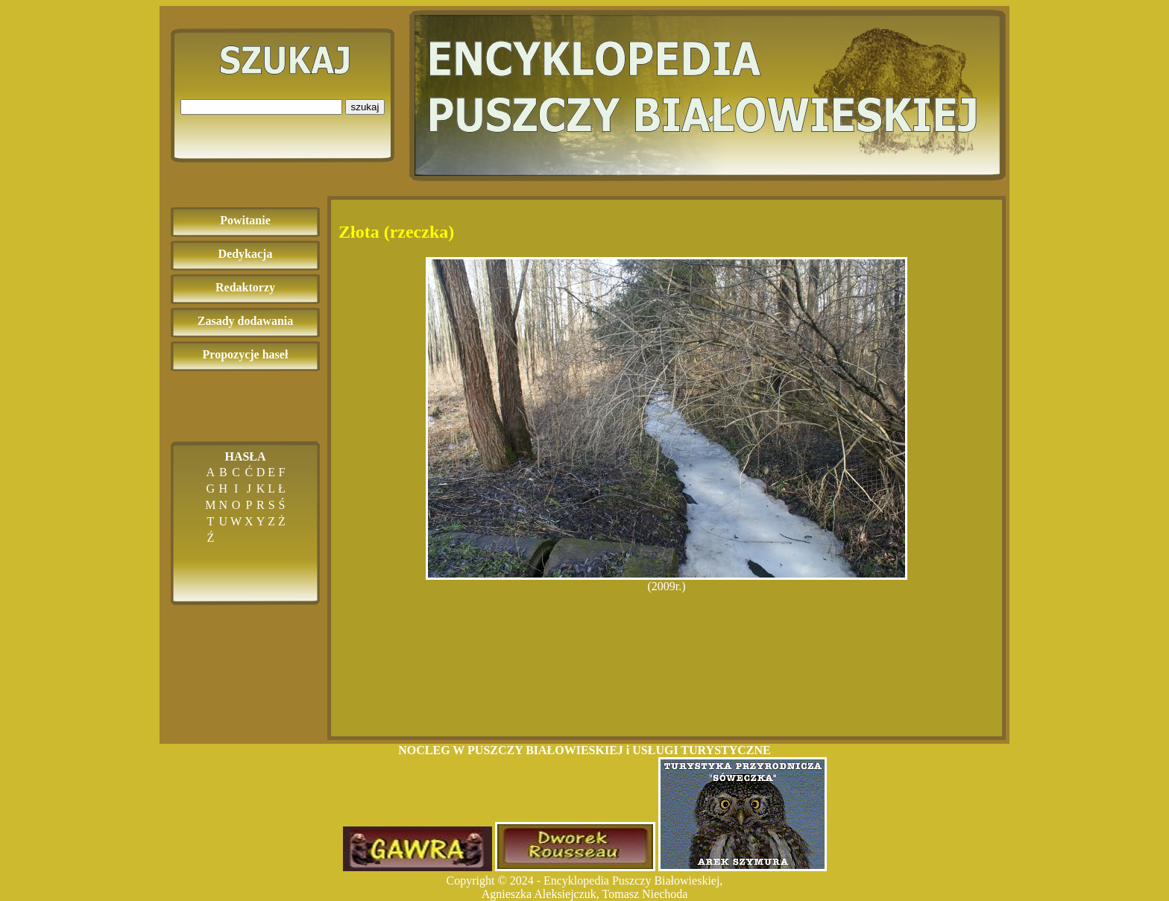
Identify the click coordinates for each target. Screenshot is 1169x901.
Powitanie (245, 220)
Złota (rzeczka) (396, 231)
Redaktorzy (245, 287)
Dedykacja (245, 253)
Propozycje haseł (246, 354)
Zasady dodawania (246, 320)
